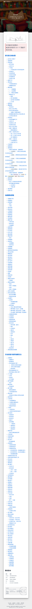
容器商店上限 (12, 123)
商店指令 (11, 107)
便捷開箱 (10, 212)
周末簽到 (13, 427)
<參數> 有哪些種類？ (16, 112)
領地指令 (11, 71)
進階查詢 (10, 147)
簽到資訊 (11, 416)
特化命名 (10, 459)
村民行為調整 (11, 291)
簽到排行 (11, 418)
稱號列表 (10, 430)
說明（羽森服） (13, 289)
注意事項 (13, 185)
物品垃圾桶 (10, 514)
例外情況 (11, 244)
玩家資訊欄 (10, 436)
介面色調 (10, 434)
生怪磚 (9, 276)
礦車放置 (10, 216)
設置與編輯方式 (13, 119)
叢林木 (12, 330)
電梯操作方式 (12, 523)
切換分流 (10, 190)
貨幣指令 (10, 103)
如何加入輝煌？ (12, 59)
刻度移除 (10, 202)
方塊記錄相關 (12, 548)
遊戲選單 (10, 60)
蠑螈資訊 (10, 253)
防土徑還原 (10, 533)
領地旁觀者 (12, 73)
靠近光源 (11, 494)
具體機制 (11, 243)
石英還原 (11, 317)
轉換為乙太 (12, 94)
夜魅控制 (10, 275)
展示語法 (10, 535)
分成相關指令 (14, 140)
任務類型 (11, 558)
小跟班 (9, 407)
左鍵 (10, 496)
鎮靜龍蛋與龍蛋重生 (13, 250)
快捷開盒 (10, 214)
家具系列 (11, 323)
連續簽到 (13, 425)
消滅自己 (10, 484)
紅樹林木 (13, 328)
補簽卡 (11, 420)
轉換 (12, 96)
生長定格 (10, 501)
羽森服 (11, 280)
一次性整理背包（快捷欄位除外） (17, 450)
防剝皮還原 (10, 530)
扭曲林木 (13, 332)
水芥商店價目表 (13, 115)
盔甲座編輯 (10, 381)
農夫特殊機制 (12, 294)
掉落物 (9, 271)
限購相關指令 (14, 130)
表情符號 (10, 537)
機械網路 (10, 105)
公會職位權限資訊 (13, 402)
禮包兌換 (10, 393)
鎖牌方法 (10, 80)
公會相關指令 (12, 400)
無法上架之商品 (13, 108)
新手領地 (11, 64)
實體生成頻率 (11, 278)
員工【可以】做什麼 (16, 133)
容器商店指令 (12, 124)
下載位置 (13, 186)
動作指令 (10, 539)
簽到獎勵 (11, 421)
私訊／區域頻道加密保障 (15, 181)
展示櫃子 (10, 464)
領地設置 (10, 62)
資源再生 (10, 241)
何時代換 (11, 221)
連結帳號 (10, 188)
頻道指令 (10, 179)
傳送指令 (10, 82)
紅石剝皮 (10, 230)
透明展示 (10, 462)
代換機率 (11, 225)
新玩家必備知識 (10, 55)
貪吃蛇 (11, 377)
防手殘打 (10, 526)
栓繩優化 (10, 200)
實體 (9, 273)
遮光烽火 (10, 257)
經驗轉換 (10, 549)
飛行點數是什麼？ (13, 363)
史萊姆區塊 (10, 475)
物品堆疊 (10, 234)
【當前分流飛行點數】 (16, 365)
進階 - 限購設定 (13, 128)
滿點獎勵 (11, 564)
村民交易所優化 (12, 292)
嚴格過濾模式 (12, 389)
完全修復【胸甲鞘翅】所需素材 (18, 312)
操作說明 (11, 468)
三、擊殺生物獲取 (13, 92)
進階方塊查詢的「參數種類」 (16, 149)
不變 (10, 205)
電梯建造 (10, 516)
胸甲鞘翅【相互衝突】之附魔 (18, 310)
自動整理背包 (12, 448)
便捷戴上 (10, 482)
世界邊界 (10, 269)
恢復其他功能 (12, 296)
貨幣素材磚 (12, 319)
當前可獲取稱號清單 (14, 432)
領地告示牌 (12, 78)
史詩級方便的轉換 (15, 99)
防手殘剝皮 (10, 528)
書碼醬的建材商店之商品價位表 (17, 114)
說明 (10, 287)
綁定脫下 (10, 480)
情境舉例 (13, 368)
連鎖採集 (10, 178)
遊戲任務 (10, 555)
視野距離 (10, 266)
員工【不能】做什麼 (16, 135)
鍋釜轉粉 (10, 485)
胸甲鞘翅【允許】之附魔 (17, 308)
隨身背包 (10, 397)
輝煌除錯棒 (10, 544)
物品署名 (10, 551)
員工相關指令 (14, 137)
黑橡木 (12, 340)
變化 (10, 204)
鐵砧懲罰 (10, 477)
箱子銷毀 (10, 512)
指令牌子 (10, 439)
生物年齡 (10, 542)
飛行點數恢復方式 (13, 370)
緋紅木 (12, 342)
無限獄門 (10, 259)
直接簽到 (11, 414)
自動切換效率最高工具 (13, 457)
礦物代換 (10, 220)
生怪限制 (10, 262)
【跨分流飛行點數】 (16, 366)
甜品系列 (11, 348)
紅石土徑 (10, 232)
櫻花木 (12, 344)
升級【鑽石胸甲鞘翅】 (16, 307)
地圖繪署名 (10, 553)
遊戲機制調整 (9, 195)
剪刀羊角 (10, 541)
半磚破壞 (10, 211)
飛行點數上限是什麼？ (14, 372)
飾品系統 (10, 384)
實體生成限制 (11, 282)
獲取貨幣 (10, 87)
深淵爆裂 (10, 239)
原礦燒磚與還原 (13, 314)
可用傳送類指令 (13, 83)
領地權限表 (12, 76)
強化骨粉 (10, 255)
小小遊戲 (10, 373)
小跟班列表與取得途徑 (14, 411)
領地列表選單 (12, 75)
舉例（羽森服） (13, 285)
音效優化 (10, 218)
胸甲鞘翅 (11, 305)
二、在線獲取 (12, 91)
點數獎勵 (11, 562)
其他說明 (11, 386)
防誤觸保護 (12, 441)
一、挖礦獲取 (12, 89)
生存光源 (10, 493)
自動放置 (10, 505)
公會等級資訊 (12, 404)
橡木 (12, 326)
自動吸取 (10, 248)
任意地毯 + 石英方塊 (14, 519)
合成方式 (11, 466)
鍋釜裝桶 (10, 487)
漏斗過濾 (10, 388)
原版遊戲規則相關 (12, 349)
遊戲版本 (10, 264)
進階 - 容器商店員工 (14, 131)
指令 (10, 237)
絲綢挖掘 (10, 227)
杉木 (12, 333)
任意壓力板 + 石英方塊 (15, 521)
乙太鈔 (12, 101)
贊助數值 (11, 361)
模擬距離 (10, 268)
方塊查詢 (10, 144)
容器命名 (10, 489)
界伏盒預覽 (10, 252)
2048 (10, 375)
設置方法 (11, 66)
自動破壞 (10, 509)
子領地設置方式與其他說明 (17, 69)
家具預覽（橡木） (15, 324)
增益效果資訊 (12, 405)
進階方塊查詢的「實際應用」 (16, 172)
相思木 (12, 339)
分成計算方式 (14, 142)
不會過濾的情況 (13, 391)
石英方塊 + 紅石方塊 (14, 517)
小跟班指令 (12, 409)
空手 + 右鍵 (14, 469)
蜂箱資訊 (10, 209)
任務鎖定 (11, 560)
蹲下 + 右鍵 (14, 471)
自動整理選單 (12, 445)
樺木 (12, 335)
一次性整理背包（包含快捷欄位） (17, 452)
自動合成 (10, 503)
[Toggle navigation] (27, 1)
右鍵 (10, 498)
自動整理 (10, 443)
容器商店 (10, 117)
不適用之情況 (12, 510)
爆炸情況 (11, 223)
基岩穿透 (10, 207)
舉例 (10, 284)
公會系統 (10, 398)
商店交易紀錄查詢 (13, 110)
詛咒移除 (10, 478)
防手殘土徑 (10, 532)
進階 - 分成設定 (13, 139)
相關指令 (11, 359)
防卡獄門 (10, 260)
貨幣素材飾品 (12, 321)
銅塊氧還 (10, 228)
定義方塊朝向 (12, 507)
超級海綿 (10, 461)
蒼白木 (12, 346)
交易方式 (11, 121)
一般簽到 (13, 423)
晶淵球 (11, 300)
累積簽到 (13, 429)
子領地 (11, 67)
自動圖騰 (10, 246)
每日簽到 (10, 413)
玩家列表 (10, 437)
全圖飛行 (10, 357)
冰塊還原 (11, 316)
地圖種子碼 (10, 198)
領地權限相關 (14, 301)
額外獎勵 (11, 565)
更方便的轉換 (14, 98)
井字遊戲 (11, 379)
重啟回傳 (10, 236)
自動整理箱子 (12, 446)
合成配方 (10, 298)
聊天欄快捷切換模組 (14, 183)
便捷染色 (10, 491)
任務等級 (11, 556)
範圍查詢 (10, 146)
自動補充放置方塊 (12, 455)
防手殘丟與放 (11, 525)
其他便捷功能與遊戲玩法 (13, 354)
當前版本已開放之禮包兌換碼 (16, 395)
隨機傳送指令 (12, 85)
